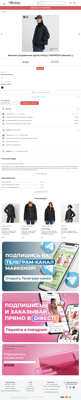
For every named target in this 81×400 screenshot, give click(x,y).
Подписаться (9, 365)
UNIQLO (42, 182)
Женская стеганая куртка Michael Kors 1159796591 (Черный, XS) (29, 232)
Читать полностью (40, 173)
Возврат (14, 151)
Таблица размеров (42, 92)
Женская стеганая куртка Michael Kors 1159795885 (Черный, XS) (9, 232)
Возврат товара (10, 386)
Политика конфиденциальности (10, 390)
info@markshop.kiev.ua (51, 392)
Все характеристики (40, 192)
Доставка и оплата (10, 384)
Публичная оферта (10, 388)
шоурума (17, 114)
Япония (42, 187)
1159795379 (55, 62)
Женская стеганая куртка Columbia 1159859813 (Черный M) (69, 232)
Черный (2, 88)
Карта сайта (30, 390)
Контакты (30, 386)
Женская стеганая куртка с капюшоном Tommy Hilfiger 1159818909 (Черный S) (49, 232)
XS (3, 237)
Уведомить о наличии (29, 103)
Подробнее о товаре (38, 97)
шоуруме (17, 135)
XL (64, 237)
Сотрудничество (30, 388)
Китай (42, 184)
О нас (30, 384)
